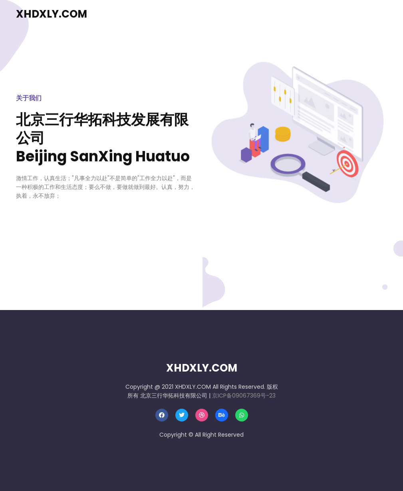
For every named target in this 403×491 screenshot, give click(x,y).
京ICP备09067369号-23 (244, 396)
